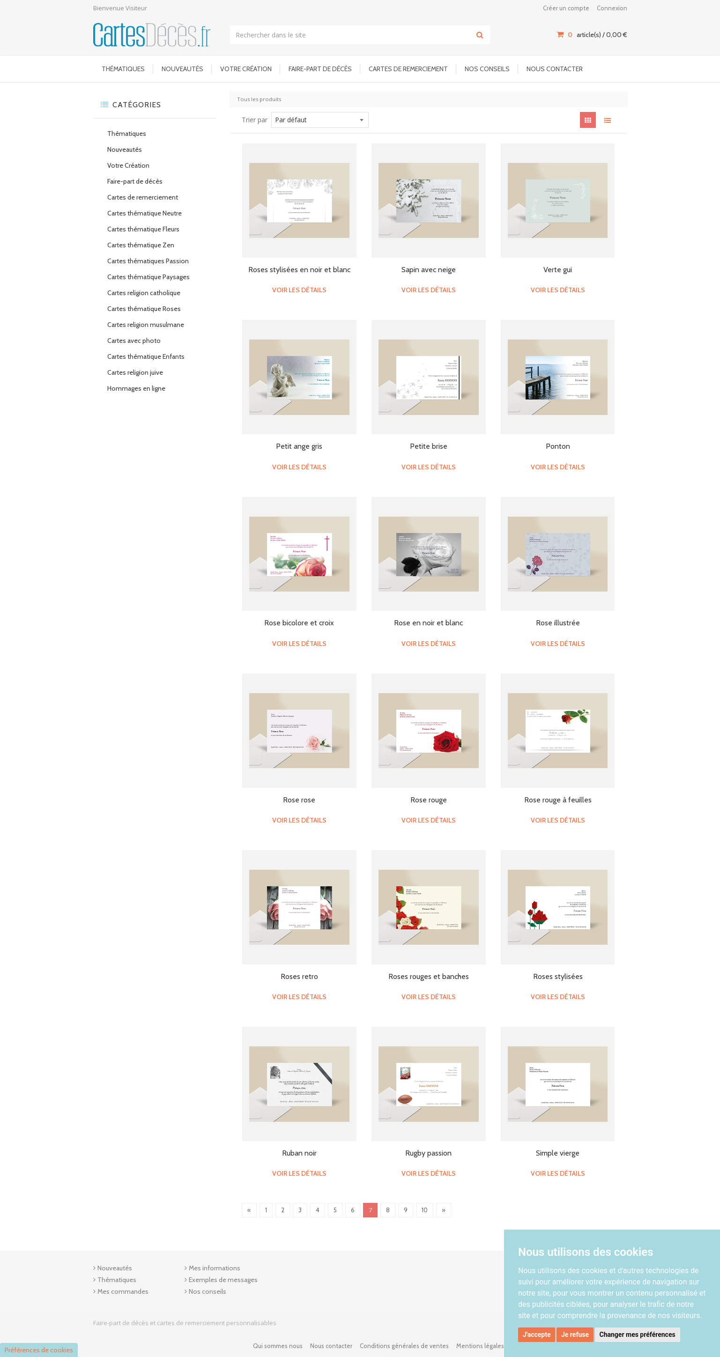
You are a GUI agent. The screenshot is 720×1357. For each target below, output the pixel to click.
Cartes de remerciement (408, 69)
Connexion (612, 8)
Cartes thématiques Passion (148, 261)
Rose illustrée (558, 622)
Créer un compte (566, 8)
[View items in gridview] (588, 120)
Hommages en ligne (136, 388)
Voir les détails (299, 290)
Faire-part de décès (320, 69)
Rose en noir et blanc (428, 622)
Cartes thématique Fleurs (143, 229)
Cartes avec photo (134, 340)
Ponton (558, 446)
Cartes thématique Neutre (144, 213)
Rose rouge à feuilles (558, 799)
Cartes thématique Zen (140, 245)
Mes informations (214, 1268)
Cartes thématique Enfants (146, 356)
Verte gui (557, 269)
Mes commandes (122, 1291)
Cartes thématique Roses (144, 308)
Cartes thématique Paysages (148, 277)
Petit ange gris (299, 446)
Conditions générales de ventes (404, 1346)
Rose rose (299, 799)
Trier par (254, 119)
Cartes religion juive (135, 372)
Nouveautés (182, 69)
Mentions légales (480, 1346)
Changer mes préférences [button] (637, 1334)
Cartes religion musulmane (145, 324)
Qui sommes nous (278, 1346)
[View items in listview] (608, 120)
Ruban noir (299, 1153)
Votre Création (246, 69)
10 (425, 1210)
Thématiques (123, 69)
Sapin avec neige (428, 269)
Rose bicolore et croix (299, 622)
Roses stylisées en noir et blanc (299, 269)
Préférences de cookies (39, 1350)
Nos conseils (487, 69)
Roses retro (299, 976)
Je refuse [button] (575, 1334)
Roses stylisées (558, 976)
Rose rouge (428, 799)
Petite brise (428, 446)
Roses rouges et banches (428, 976)
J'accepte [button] (537, 1334)
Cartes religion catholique (143, 293)
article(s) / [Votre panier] (592, 34)
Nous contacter (555, 69)
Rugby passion (428, 1153)
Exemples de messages (223, 1279)
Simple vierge (557, 1153)
